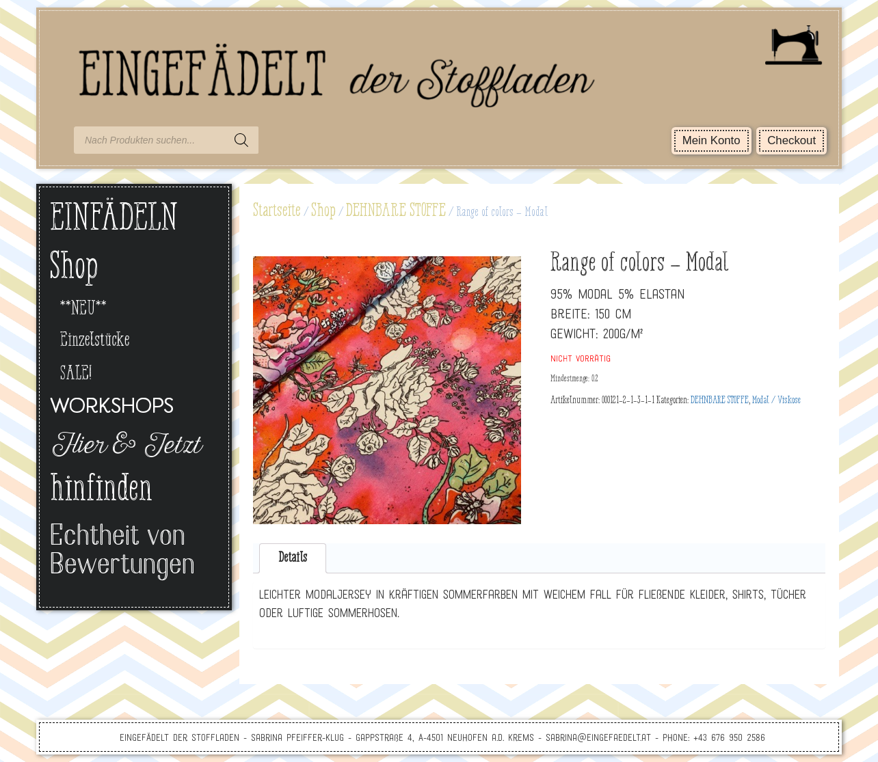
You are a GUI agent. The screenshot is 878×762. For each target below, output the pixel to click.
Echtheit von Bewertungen (122, 552)
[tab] (293, 558)
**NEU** (83, 309)
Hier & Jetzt (125, 447)
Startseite (277, 211)
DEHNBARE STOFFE (396, 211)
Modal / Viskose (776, 400)
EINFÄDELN (114, 219)
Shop (323, 211)
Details (292, 558)
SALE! (76, 374)
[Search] (241, 140)
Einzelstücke (95, 341)
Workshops (112, 407)
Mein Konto (711, 140)
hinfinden (101, 491)
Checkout (791, 140)
